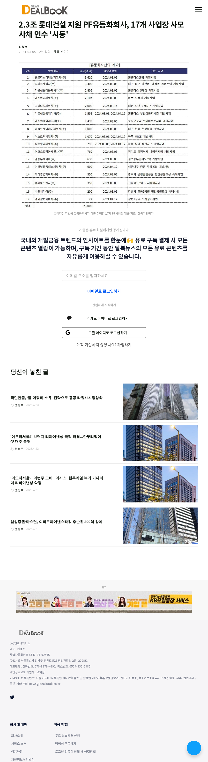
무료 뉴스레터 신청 (67, 736)
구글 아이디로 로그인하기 (107, 332)
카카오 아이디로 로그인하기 (108, 318)
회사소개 (17, 736)
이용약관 (17, 752)
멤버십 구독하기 (65, 744)
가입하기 (124, 345)
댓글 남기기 (62, 51)
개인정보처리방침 (22, 760)
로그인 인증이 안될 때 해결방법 (75, 752)
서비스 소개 (18, 744)
